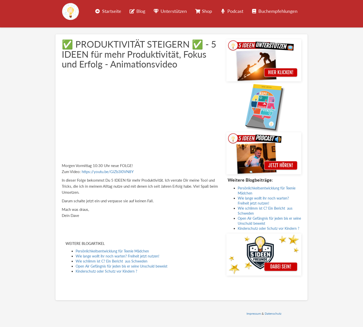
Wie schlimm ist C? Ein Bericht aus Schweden (111, 261)
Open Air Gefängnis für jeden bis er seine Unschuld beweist (121, 266)
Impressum (254, 313)
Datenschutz (273, 313)
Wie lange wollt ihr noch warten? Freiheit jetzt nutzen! (117, 256)
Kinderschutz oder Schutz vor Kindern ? (106, 271)
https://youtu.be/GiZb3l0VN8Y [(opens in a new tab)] (108, 171)
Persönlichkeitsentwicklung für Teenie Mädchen (112, 251)
